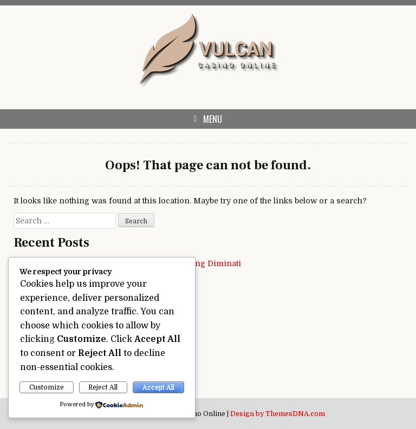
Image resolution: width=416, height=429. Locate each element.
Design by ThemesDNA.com (277, 414)
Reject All (103, 387)
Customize (46, 387)
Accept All (158, 387)
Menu (212, 119)
